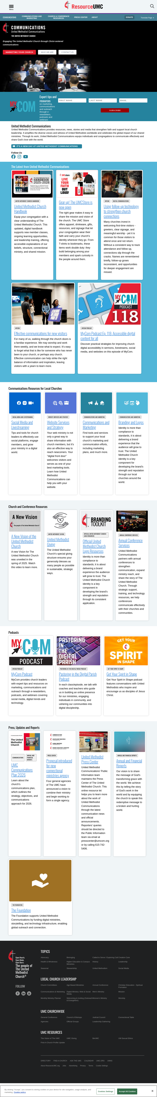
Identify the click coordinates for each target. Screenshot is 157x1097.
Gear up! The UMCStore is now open (75, 204)
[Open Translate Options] (147, 17)
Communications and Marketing (32, 17)
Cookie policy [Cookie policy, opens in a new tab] (20, 1092)
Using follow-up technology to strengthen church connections (121, 211)
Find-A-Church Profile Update (53, 1042)
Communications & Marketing (53, 992)
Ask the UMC (75, 1061)
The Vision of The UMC (50, 1038)
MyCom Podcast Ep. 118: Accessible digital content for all (108, 335)
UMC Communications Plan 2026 (22, 770)
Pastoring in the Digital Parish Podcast (73, 669)
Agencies (44, 1021)
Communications (9, 17)
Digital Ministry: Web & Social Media (79, 993)
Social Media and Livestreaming (22, 417)
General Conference (49, 1017)
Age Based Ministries (75, 985)
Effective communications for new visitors (40, 333)
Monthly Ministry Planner (51, 998)
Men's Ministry (98, 992)
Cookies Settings (105, 1091)
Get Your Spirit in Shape (115, 669)
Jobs (64, 1066)
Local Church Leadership (58, 979)
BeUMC (96, 1038)
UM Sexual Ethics (125, 1038)
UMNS (109, 1061)
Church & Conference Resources (58, 17)
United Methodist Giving (56, 534)
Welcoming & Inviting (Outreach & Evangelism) (79, 999)
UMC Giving (71, 1038)
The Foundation (17, 905)
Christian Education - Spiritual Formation (130, 986)
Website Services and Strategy (58, 417)
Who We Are (47, 52)
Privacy (83, 1066)
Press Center (80, 17)
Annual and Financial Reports (30, 757)
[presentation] (75, 109)
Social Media (123, 968)
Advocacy (45, 957)
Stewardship (72, 968)
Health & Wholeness (49, 962)
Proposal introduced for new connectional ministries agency (59, 768)
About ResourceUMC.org (50, 1066)
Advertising (73, 1066)
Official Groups (73, 1021)
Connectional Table (126, 1017)
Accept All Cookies (127, 1091)
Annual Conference (100, 985)
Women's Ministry (100, 998)
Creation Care (124, 957)
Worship (121, 998)
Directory (46, 1061)
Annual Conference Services (129, 535)
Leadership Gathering (101, 1021)
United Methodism (100, 968)
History (95, 962)
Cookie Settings (102, 1066)
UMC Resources (51, 1032)
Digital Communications (121, 201)
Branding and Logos (131, 422)
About (95, 17)
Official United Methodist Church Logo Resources (95, 535)
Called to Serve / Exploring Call (105, 957)
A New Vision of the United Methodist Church (23, 541)
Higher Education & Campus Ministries (78, 963)
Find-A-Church (60, 1061)
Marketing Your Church (19, 52)
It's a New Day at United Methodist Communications (45, 146)
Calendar (88, 1061)
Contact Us (67, 52)
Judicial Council (99, 1017)
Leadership (122, 962)
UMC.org (100, 1061)
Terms (90, 1066)
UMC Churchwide (53, 1011)
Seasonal (44, 968)
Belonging (71, 957)
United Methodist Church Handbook (27, 201)
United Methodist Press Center (92, 759)
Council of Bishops (74, 1017)
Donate (129, 17)
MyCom (107, 201)
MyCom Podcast (87, 328)
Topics (45, 951)
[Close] (152, 1091)
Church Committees (49, 985)
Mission (121, 992)
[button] (152, 6)
